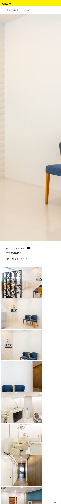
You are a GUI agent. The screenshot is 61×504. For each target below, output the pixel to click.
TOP (4, 10)
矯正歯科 (15, 259)
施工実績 (12, 10)
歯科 (8, 259)
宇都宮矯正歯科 (24, 10)
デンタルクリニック (26, 259)
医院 (28, 248)
